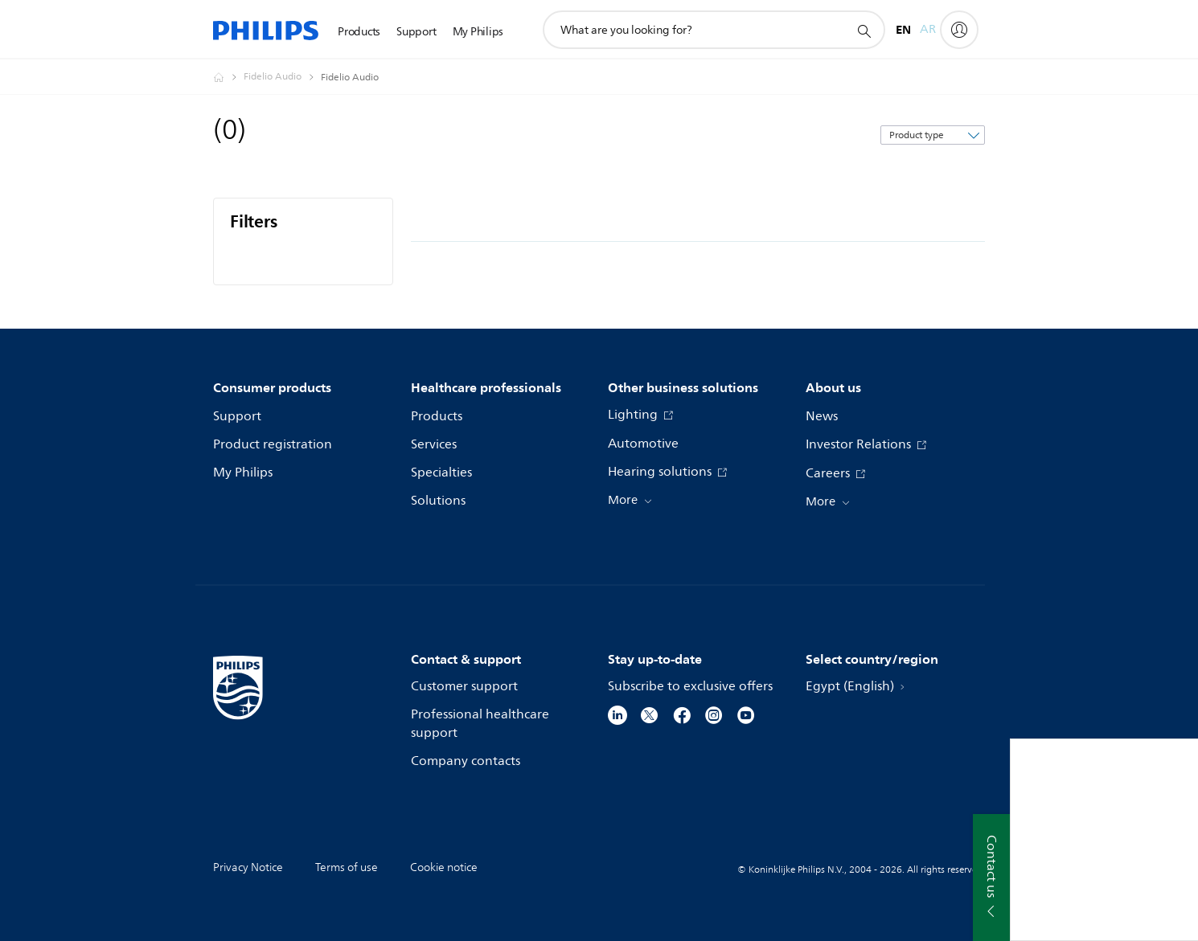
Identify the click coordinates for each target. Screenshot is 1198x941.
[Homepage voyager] (228, 77)
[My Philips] (959, 29)
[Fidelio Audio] (282, 77)
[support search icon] (863, 30)
